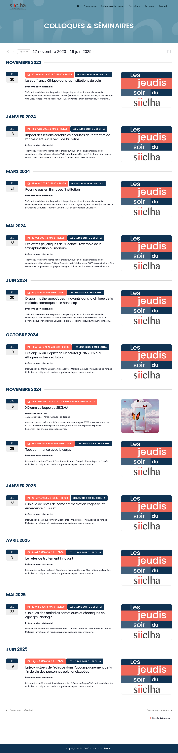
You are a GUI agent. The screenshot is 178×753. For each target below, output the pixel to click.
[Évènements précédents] (7, 51)
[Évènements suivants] (13, 51)
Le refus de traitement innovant (49, 558)
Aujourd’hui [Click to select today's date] (24, 52)
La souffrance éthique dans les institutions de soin (63, 80)
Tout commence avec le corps (48, 449)
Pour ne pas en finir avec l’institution (52, 189)
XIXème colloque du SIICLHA (46, 407)
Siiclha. (80, 748)
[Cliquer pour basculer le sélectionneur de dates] (63, 51)
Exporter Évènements (160, 718)
